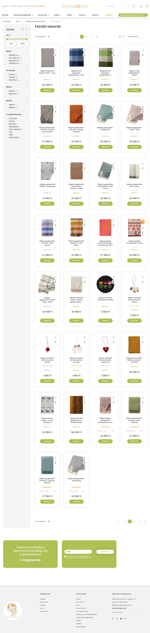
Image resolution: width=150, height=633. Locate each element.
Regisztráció (44, 602)
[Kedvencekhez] (56, 50)
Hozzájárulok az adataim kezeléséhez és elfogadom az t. (79, 556)
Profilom (43, 605)
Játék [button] (69, 15)
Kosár (42, 608)
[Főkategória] (7, 21)
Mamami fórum (81, 608)
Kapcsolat (5, 6)
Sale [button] (11, 135)
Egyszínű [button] (14, 93)
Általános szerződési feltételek (86, 614)
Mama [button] (95, 15)
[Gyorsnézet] (56, 55)
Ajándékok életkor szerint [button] (132, 15)
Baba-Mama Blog (31, 6)
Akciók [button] (12, 121)
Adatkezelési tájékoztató (84, 617)
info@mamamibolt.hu (124, 605)
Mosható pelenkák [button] (22, 15)
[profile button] (141, 6)
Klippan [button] (14, 107)
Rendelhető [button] (14, 126)
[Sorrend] (136, 37)
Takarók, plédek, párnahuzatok (35, 21)
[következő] (92, 37)
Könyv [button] (82, 15)
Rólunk (78, 599)
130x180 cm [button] (15, 55)
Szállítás (79, 624)
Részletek (47, 90)
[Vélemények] (134, 305)
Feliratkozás (105, 552)
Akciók (5, 15)
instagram (117, 619)
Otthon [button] (109, 15)
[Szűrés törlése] (27, 29)
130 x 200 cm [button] (15, 58)
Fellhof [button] (13, 105)
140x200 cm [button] (15, 63)
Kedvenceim (44, 611)
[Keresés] (121, 6)
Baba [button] (57, 15)
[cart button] (147, 6)
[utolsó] (97, 37)
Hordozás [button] (43, 15)
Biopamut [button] (14, 80)
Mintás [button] (13, 91)
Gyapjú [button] (13, 77)
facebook (113, 619)
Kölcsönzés (80, 602)
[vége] (23, 44)
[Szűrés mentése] (23, 29)
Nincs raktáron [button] (15, 129)
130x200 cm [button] (15, 60)
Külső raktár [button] (14, 137)
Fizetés (78, 620)
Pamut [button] (13, 74)
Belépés (43, 599)
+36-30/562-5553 (121, 602)
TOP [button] (10, 132)
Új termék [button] (13, 118)
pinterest (125, 619)
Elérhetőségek (81, 627)
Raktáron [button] (13, 124)
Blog (77, 605)
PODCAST (41, 6)
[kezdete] (11, 44)
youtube (121, 619)
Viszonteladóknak (82, 611)
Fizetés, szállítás (17, 6)
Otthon (18, 21)
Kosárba (134, 90)
